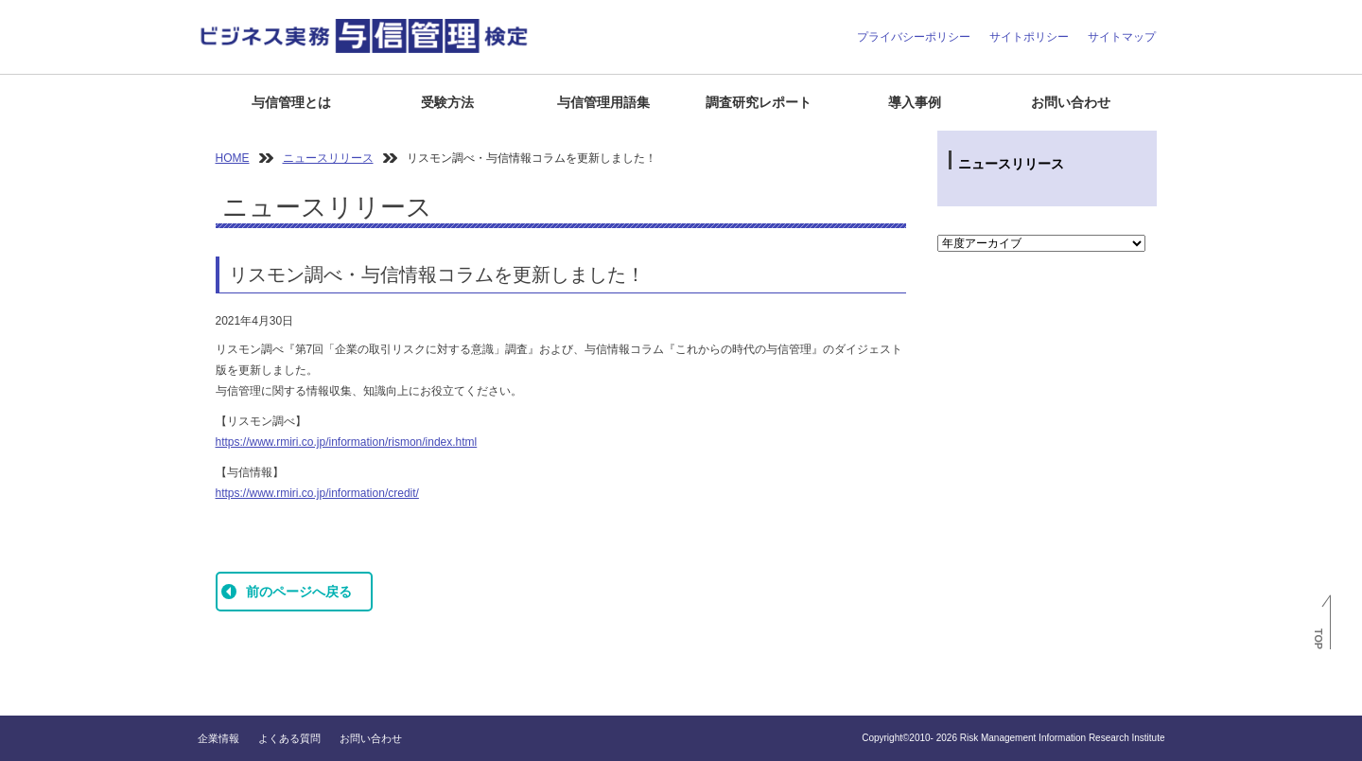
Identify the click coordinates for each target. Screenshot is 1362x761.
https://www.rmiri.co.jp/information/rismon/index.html (347, 442)
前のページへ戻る (299, 591)
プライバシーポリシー (913, 37)
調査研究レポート (759, 102)
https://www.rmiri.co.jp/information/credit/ (317, 493)
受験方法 (447, 102)
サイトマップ (1122, 37)
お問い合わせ (1070, 102)
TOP (1318, 638)
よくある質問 (289, 738)
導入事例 (914, 102)
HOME (233, 158)
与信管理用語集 (603, 102)
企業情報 (218, 738)
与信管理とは (291, 102)
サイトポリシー (1029, 37)
